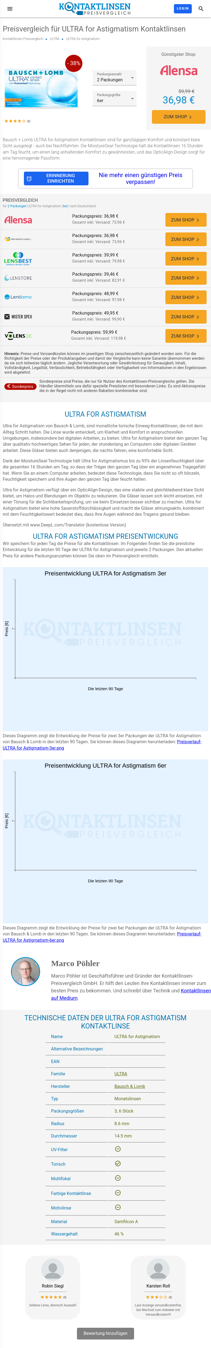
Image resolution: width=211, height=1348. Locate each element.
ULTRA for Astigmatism (83, 39)
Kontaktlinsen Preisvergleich (23, 39)
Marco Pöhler (75, 967)
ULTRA (55, 39)
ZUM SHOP (179, 116)
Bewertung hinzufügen (105, 1338)
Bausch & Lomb (130, 1090)
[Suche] (201, 8)
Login (183, 8)
